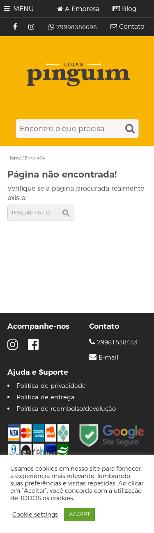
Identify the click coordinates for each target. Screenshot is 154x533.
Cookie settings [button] (35, 514)
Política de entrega (45, 397)
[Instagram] (32, 27)
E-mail (108, 357)
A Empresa (82, 9)
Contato (132, 26)
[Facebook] (16, 27)
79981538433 (113, 342)
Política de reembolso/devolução (66, 408)
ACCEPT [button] (79, 514)
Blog (129, 9)
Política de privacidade (51, 386)
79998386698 (76, 27)
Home (14, 158)
